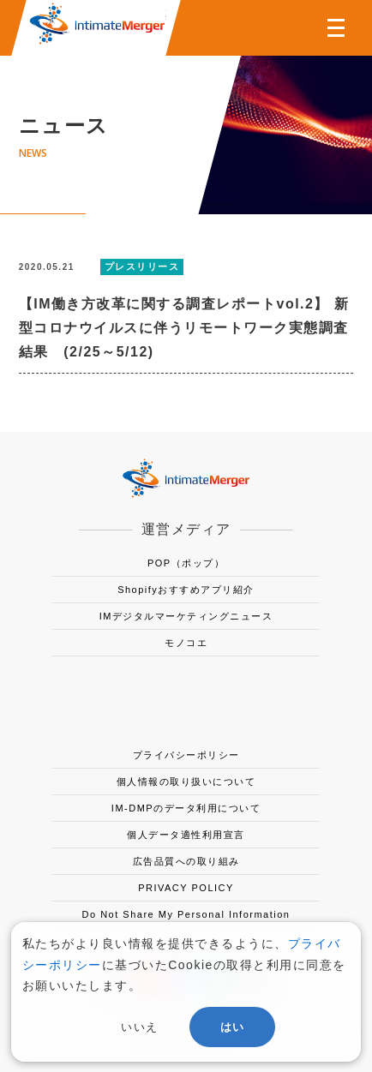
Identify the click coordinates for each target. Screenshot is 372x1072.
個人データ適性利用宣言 (186, 834)
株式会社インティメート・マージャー (96, 23)
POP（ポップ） (186, 563)
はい (232, 1027)
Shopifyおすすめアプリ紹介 (186, 589)
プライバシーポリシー (186, 755)
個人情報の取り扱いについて (186, 781)
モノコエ (186, 643)
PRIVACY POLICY (186, 888)
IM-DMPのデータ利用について (186, 808)
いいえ (140, 1027)
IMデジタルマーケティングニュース (186, 616)
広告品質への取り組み (186, 861)
